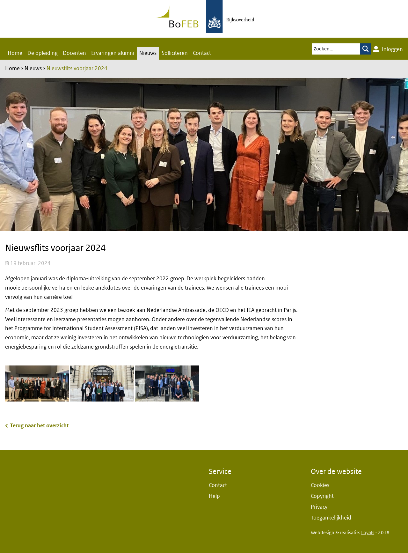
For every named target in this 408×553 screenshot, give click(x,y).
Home (15, 53)
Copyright (322, 496)
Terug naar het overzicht (39, 425)
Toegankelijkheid (331, 517)
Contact (202, 53)
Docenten (74, 53)
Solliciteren (175, 53)
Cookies (320, 485)
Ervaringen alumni (112, 53)
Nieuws (148, 53)
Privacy (319, 507)
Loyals (367, 532)
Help (214, 496)
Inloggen (388, 49)
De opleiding (42, 53)
